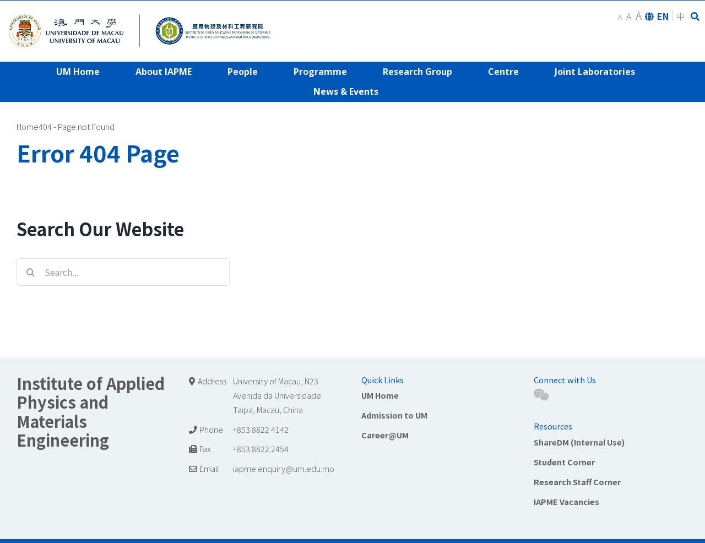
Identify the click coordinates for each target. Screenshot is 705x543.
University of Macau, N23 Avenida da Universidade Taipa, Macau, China (277, 395)
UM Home (380, 395)
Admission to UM (394, 415)
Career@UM (385, 435)
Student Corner (564, 462)
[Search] (30, 272)
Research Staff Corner (577, 481)
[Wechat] (541, 394)
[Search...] (123, 272)
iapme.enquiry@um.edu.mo (283, 468)
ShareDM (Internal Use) (579, 442)
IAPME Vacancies (566, 501)
